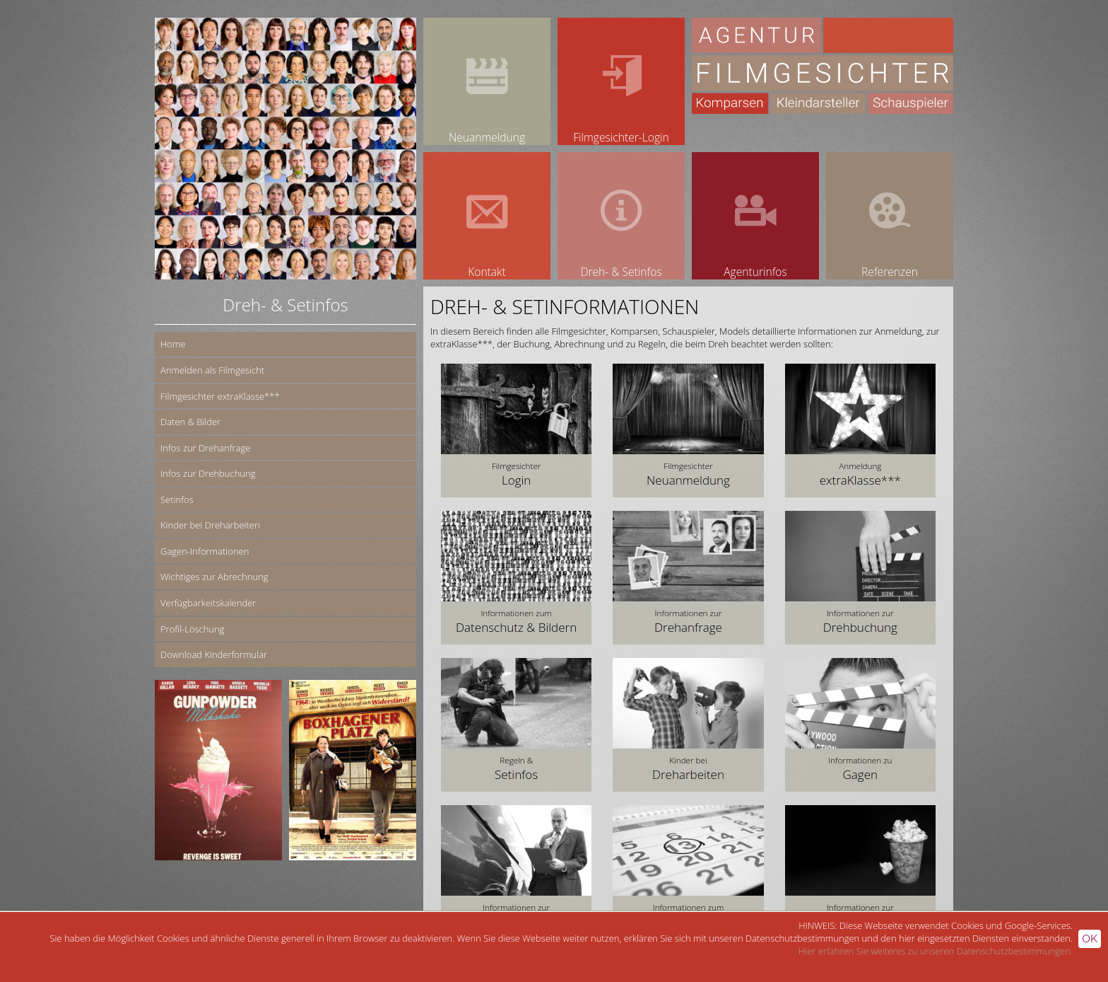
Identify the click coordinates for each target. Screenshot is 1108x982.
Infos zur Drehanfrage (205, 447)
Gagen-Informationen (204, 551)
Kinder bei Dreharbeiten (210, 525)
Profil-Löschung (192, 629)
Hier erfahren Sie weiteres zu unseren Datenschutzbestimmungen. (935, 951)
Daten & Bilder (190, 421)
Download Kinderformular (213, 654)
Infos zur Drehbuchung (207, 473)
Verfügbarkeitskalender (208, 602)
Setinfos (177, 499)
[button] (516, 431)
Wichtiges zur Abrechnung (214, 576)
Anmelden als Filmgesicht (212, 370)
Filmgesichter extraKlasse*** (220, 396)
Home (173, 343)
